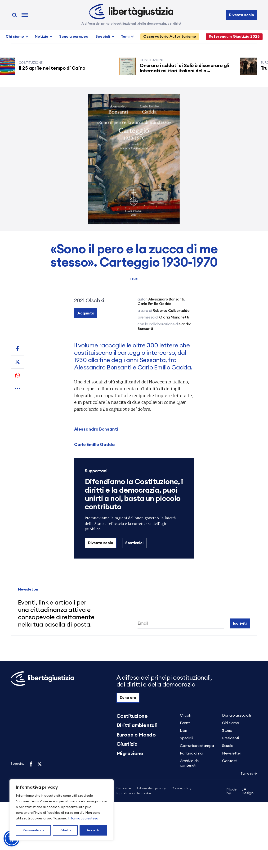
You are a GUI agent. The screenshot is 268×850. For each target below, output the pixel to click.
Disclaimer (123, 788)
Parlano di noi (191, 753)
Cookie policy (181, 788)
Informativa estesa (83, 818)
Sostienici (134, 543)
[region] (61, 810)
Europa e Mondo (136, 734)
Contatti (229, 761)
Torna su (249, 773)
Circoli (185, 715)
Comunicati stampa (197, 746)
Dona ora (128, 698)
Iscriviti (240, 623)
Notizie (41, 36)
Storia (227, 730)
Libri (134, 279)
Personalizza (33, 830)
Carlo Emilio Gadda (94, 444)
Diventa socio (241, 15)
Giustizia (127, 744)
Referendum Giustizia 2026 (234, 36)
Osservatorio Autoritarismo (169, 36)
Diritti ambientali (136, 725)
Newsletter (231, 753)
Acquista (85, 313)
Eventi (185, 723)
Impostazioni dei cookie (133, 793)
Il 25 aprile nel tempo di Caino (53, 68)
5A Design (240, 792)
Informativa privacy (151, 788)
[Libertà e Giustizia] (131, 11)
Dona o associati (236, 715)
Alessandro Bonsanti (96, 429)
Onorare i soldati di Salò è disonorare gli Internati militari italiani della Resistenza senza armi (185, 70)
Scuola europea (73, 36)
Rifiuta (65, 830)
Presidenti (230, 738)
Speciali (102, 36)
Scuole (227, 746)
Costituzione (132, 716)
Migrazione (129, 753)
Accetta (93, 830)
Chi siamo (15, 36)
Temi (125, 36)
